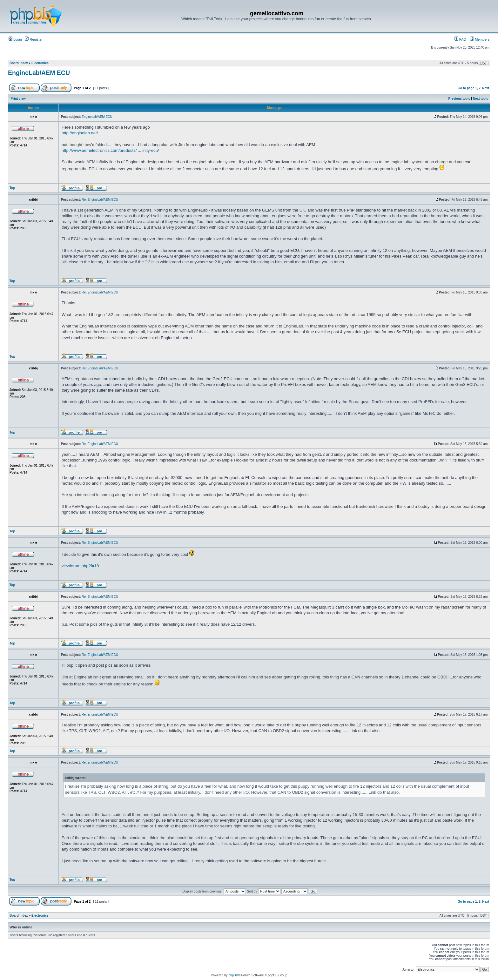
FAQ (460, 39)
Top (12, 188)
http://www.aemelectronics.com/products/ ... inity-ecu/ (110, 150)
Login (15, 39)
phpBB (233, 975)
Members (479, 39)
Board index (19, 63)
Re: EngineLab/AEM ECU (100, 199)
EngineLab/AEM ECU (39, 72)
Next (485, 88)
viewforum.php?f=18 (80, 565)
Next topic (480, 98)
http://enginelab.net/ (80, 133)
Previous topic (459, 98)
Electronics (40, 63)
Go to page (466, 88)
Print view (18, 98)
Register (34, 39)
